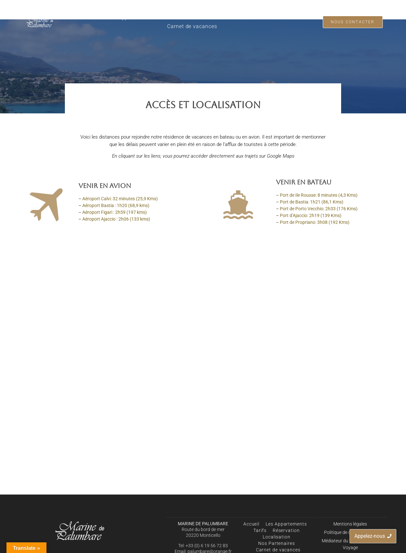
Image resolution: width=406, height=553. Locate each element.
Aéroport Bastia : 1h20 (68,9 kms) (115, 205)
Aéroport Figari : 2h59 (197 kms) (114, 212)
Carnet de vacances (192, 26)
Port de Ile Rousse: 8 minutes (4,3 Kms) (319, 195)
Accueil (93, 18)
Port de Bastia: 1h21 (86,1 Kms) (311, 201)
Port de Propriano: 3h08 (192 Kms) (315, 222)
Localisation (232, 18)
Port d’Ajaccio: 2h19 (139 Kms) (310, 215)
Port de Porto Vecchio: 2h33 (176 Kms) (319, 208)
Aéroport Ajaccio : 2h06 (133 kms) (116, 219)
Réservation (196, 18)
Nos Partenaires (274, 18)
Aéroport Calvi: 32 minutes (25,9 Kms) (120, 198)
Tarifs (167, 18)
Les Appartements (131, 18)
